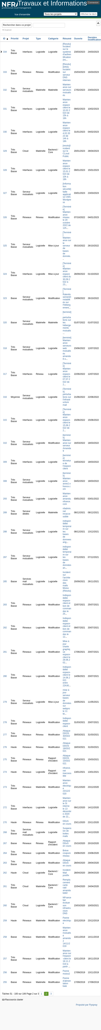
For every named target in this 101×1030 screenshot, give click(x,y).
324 (5, 274)
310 (5, 443)
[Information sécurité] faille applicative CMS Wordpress (67, 193)
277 (5, 734)
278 (5, 722)
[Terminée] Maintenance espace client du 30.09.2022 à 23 (67, 274)
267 (5, 843)
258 (5, 937)
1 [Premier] (41, 993)
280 (5, 676)
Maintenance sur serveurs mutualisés (67, 90)
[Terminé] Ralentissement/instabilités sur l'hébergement (67, 298)
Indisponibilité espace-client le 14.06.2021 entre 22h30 (67, 676)
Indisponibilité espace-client (67, 722)
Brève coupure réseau (67, 853)
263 (5, 863)
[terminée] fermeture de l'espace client (67, 462)
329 (5, 151)
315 (5, 420)
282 (5, 627)
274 (5, 772)
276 (5, 747)
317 (5, 374)
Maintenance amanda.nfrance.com (67, 499)
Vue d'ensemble (22, 14)
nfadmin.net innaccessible (67, 512)
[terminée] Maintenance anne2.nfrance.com (67, 481)
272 (5, 807)
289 (5, 512)
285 (5, 581)
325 (5, 245)
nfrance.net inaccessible (67, 772)
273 (5, 787)
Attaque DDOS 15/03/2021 (66, 759)
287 (5, 557)
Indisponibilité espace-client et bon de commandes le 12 (67, 627)
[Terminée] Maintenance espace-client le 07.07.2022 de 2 (67, 374)
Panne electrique (67, 920)
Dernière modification (94, 38)
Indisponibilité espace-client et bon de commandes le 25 (67, 604)
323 (5, 298)
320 (5, 322)
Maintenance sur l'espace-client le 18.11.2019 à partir (67, 958)
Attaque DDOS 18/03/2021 (66, 747)
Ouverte (78, 38)
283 (5, 604)
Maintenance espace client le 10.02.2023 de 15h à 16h (67, 109)
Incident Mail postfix (66, 873)
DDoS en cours (67, 822)
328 (5, 170)
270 (5, 822)
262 (5, 872)
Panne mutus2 (66, 972)
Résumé (67, 38)
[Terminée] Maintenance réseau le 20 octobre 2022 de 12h (67, 217)
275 (5, 759)
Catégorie (53, 38)
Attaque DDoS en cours (67, 843)
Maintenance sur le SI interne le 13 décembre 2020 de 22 (67, 807)
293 (5, 498)
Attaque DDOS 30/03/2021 (66, 735)
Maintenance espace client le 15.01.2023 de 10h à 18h (67, 170)
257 (5, 958)
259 (5, 920)
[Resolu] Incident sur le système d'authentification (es (67, 52)
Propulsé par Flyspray (86, 1005)
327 (5, 193)
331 (5, 109)
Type (38, 38)
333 (5, 72)
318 (5, 348)
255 (5, 982)
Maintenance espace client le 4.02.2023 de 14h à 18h (67, 132)
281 (5, 652)
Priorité (15, 38)
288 (5, 531)
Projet (26, 38)
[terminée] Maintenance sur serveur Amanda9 (67, 443)
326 (5, 217)
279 (5, 702)
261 (5, 886)
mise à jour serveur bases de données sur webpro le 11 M (67, 702)
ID (5, 38)
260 (5, 905)
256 (5, 972)
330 (5, 132)
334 (5, 52)
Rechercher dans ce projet (17, 25)
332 (5, 90)
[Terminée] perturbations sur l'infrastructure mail (67, 397)
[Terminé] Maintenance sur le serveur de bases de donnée (67, 244)
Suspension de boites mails (67, 832)
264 (5, 853)
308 (5, 481)
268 (5, 832)
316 (5, 397)
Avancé (8, 30)
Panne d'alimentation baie (67, 982)
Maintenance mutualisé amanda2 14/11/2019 (67, 937)
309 (5, 462)
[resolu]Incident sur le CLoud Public (67, 151)
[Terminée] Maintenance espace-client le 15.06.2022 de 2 (67, 420)
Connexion (93, 2)
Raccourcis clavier (12, 999)
